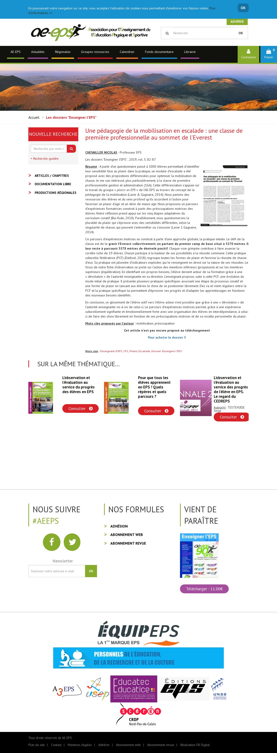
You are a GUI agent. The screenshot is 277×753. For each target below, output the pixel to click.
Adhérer (237, 22)
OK (243, 7)
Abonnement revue (128, 543)
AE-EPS (16, 52)
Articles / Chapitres (52, 175)
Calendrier (127, 52)
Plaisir (133, 351)
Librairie (190, 52)
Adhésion (119, 526)
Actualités (38, 52)
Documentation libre (53, 184)
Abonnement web (126, 534)
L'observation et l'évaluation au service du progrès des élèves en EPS (78, 384)
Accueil (33, 117)
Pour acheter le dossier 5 (167, 337)
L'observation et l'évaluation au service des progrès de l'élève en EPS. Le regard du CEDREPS (231, 389)
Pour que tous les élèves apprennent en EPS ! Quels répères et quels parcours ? (154, 387)
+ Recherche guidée (45, 158)
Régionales (63, 52)
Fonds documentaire (159, 52)
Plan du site (36, 745)
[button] (268, 54)
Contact (56, 745)
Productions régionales (55, 193)
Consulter (80, 408)
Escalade (144, 351)
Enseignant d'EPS (111, 351)
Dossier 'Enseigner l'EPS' (167, 351)
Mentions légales (80, 745)
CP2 (126, 351)
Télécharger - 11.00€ (204, 588)
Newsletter (62, 561)
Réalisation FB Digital (195, 745)
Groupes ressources (95, 52)
